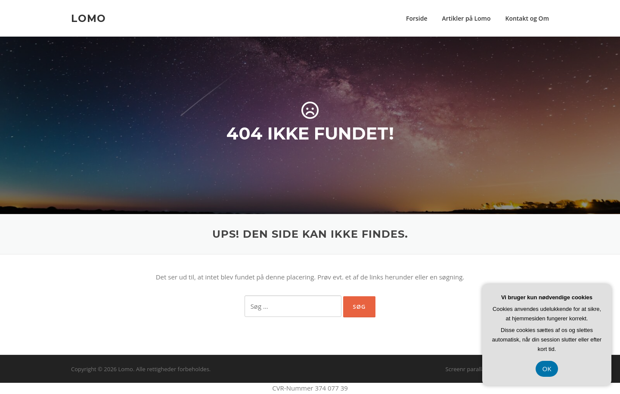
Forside (417, 18)
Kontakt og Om (527, 18)
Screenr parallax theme (476, 369)
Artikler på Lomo (466, 18)
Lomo (88, 18)
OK (547, 368)
